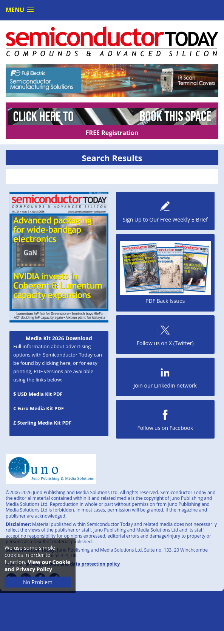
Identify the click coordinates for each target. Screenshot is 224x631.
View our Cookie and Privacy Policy (37, 565)
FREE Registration (112, 133)
